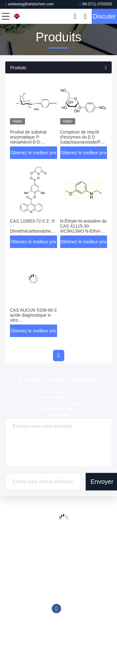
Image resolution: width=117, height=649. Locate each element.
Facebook (56, 608)
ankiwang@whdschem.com (29, 4)
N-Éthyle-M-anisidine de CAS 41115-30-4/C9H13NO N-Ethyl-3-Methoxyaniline (83, 229)
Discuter (104, 16)
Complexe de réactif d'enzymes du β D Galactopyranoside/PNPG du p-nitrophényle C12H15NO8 (85, 142)
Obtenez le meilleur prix (33, 152)
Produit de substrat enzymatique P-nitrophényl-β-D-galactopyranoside (28, 139)
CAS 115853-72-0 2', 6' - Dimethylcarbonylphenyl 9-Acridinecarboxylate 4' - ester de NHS (33, 231)
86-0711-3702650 (96, 4)
